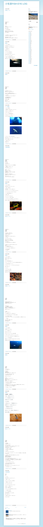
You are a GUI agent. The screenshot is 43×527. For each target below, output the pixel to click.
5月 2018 (29, 63)
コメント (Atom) (8, 508)
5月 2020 (29, 45)
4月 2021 (29, 38)
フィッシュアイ (30, 28)
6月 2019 (29, 53)
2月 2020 (29, 47)
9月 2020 (29, 42)
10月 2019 (30, 50)
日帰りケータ (7, 10)
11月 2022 (30, 34)
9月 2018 (29, 60)
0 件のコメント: (10, 39)
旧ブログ (30, 10)
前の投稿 (25, 507)
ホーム (16, 507)
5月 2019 (29, 54)
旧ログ (29, 25)
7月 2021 (29, 37)
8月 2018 (29, 61)
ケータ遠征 (7, 106)
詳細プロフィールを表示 (31, 29)
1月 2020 (29, 48)
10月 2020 (30, 41)
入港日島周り (7, 147)
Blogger (25, 523)
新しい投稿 (6, 507)
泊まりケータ (7, 216)
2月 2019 (29, 56)
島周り (6, 43)
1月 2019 (29, 57)
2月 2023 (29, 32)
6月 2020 (29, 44)
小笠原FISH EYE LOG (16, 4)
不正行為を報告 (35, 65)
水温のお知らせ (10, 510)
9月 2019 (29, 51)
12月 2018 (30, 58)
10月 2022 (30, 35)
